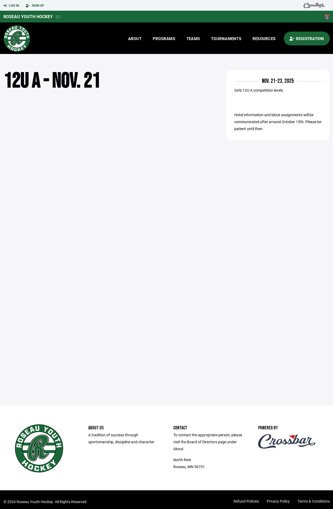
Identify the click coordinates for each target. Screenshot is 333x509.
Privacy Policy (278, 501)
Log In (11, 5)
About (134, 38)
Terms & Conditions (313, 501)
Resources (263, 38)
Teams (193, 38)
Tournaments (226, 38)
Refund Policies (246, 501)
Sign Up (35, 5)
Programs (164, 38)
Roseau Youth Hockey (28, 16)
